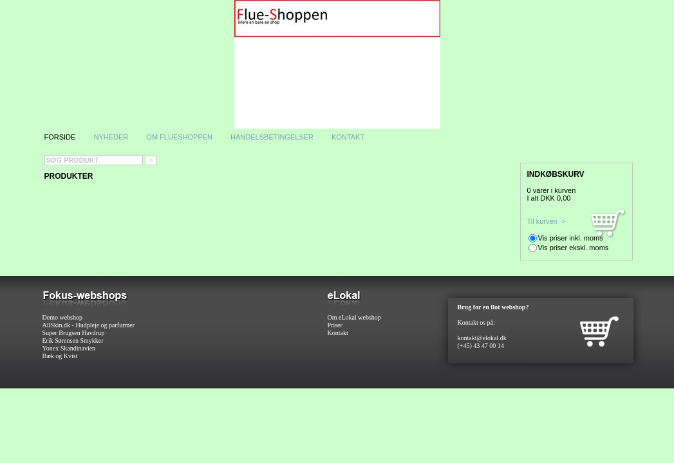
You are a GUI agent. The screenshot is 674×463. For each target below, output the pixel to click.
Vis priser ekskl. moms (573, 247)
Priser (335, 325)
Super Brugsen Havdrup (73, 332)
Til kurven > (546, 221)
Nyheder (110, 137)
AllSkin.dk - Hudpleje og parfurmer (88, 325)
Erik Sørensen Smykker (73, 340)
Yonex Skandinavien (69, 348)
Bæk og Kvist (60, 355)
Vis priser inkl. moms (570, 238)
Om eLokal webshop (354, 317)
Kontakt (348, 137)
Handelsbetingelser (272, 137)
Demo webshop (62, 317)
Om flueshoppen (180, 137)
